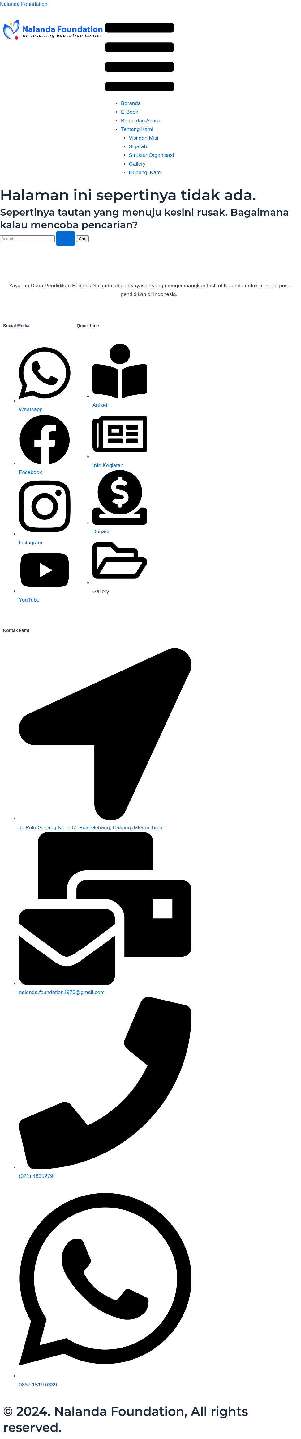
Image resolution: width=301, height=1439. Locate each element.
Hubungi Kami (145, 173)
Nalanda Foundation (23, 4)
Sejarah (138, 147)
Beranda (131, 103)
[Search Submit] (65, 238)
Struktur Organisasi (151, 155)
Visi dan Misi (143, 138)
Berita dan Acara (140, 121)
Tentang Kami (137, 129)
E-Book (129, 112)
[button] (139, 58)
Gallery (137, 164)
